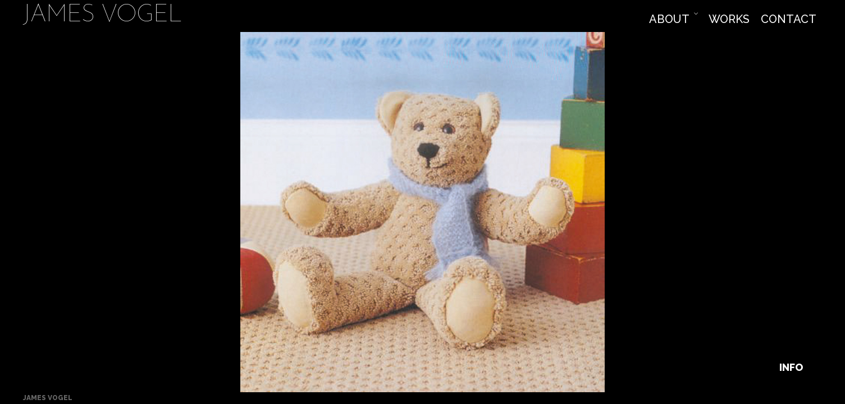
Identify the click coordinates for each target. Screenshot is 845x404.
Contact (788, 19)
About (669, 19)
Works (729, 19)
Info (791, 367)
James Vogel (102, 16)
